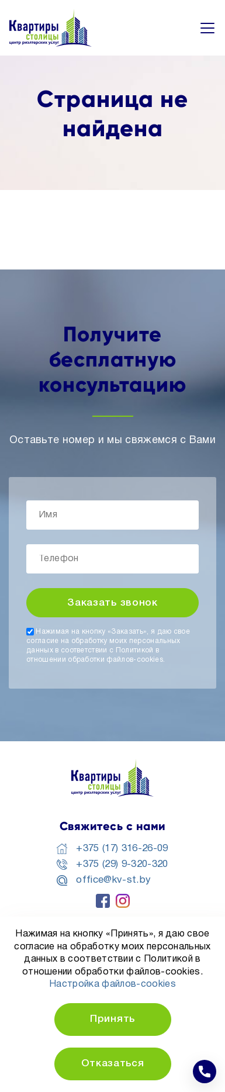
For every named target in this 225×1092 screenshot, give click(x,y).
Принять (112, 1019)
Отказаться (112, 1063)
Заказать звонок (112, 603)
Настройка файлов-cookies (112, 984)
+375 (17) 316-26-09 (122, 848)
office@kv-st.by (113, 880)
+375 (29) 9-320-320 (122, 864)
